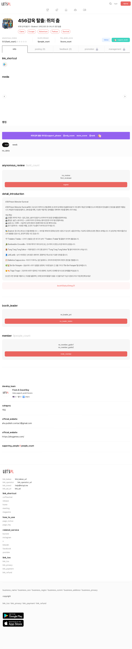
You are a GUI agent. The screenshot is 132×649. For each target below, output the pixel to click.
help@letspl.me (21, 485)
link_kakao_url (21, 479)
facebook (7, 549)
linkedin (6, 545)
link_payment (8, 569)
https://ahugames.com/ (13, 436)
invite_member (66, 354)
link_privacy (7, 565)
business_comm (55, 590)
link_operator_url (25, 482)
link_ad (18, 489)
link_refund (7, 572)
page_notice (8, 521)
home (5, 505)
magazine (7, 512)
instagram (7, 537)
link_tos (6, 561)
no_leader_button (66, 321)
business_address (72, 590)
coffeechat (8, 497)
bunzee (6, 534)
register (66, 185)
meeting (6, 508)
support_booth (121, 40)
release (6, 501)
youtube (6, 552)
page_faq (7, 525)
